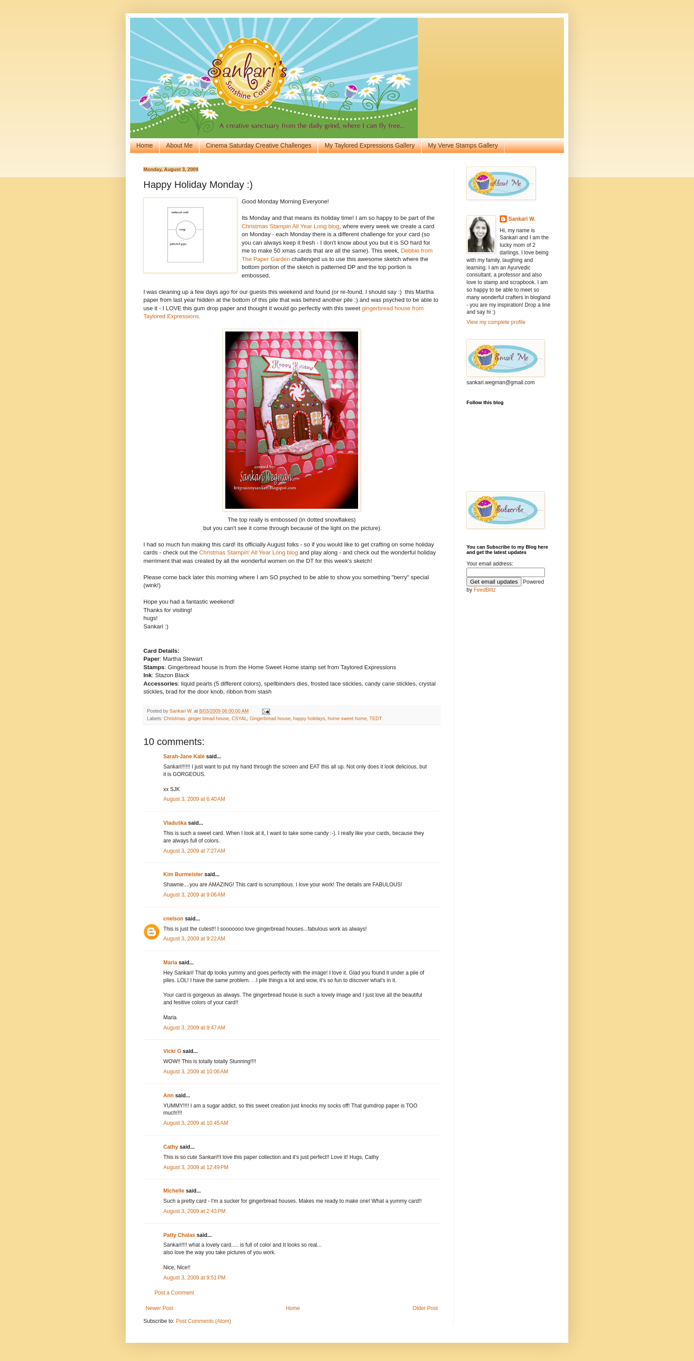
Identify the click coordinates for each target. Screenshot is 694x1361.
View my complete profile (496, 322)
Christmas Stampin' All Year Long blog (248, 552)
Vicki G (172, 1051)
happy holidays (309, 718)
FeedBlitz (485, 590)
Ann (168, 1095)
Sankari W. (522, 219)
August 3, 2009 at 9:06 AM (194, 895)
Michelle (173, 1191)
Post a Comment (174, 1293)
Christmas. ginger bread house (196, 718)
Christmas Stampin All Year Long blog (290, 226)
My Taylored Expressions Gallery (369, 145)
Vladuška (175, 823)
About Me (179, 145)
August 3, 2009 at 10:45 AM (195, 1123)
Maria (170, 962)
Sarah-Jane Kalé (183, 756)
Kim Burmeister (183, 874)
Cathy (170, 1147)
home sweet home (347, 718)
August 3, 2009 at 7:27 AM (194, 851)
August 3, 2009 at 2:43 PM (194, 1211)
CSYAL (239, 718)
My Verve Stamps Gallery (463, 145)
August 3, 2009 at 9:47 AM (194, 1028)
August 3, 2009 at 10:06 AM (195, 1072)
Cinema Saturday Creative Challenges (258, 145)
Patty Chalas (179, 1235)
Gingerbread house (270, 718)
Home (144, 145)
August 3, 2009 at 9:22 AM (194, 939)
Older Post (425, 1308)
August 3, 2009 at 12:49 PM (195, 1167)
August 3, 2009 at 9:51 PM (194, 1278)
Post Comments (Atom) (203, 1321)
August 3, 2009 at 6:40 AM (194, 799)
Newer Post (159, 1308)
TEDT (376, 718)
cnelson (173, 919)
